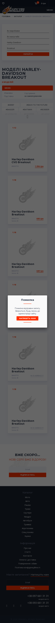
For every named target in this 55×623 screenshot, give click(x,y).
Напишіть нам (27, 318)
